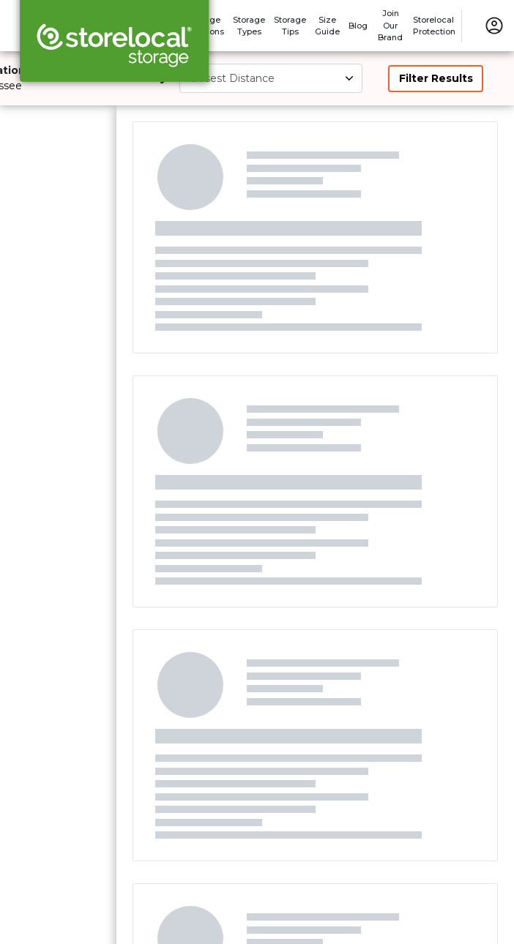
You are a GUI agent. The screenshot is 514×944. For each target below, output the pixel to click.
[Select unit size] (270, 78)
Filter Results (436, 78)
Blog (358, 25)
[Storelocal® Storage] (114, 46)
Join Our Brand (390, 25)
